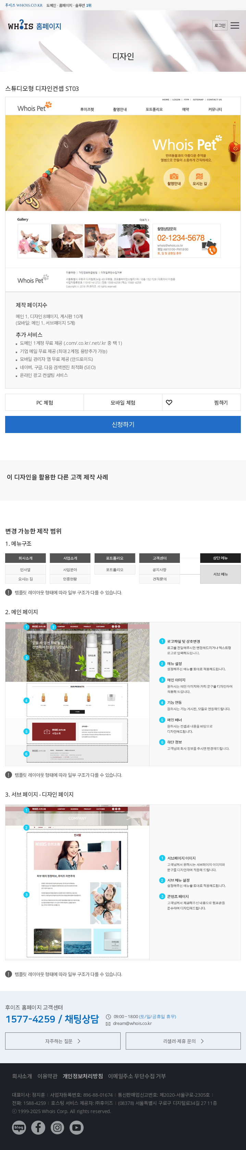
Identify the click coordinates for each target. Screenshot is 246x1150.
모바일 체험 (123, 402)
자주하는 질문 (62, 1041)
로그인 (219, 25)
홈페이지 (49, 26)
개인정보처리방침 (83, 1076)
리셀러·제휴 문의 (183, 1041)
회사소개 (22, 1076)
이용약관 (47, 1076)
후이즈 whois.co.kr (24, 5)
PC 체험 (44, 402)
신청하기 (123, 424)
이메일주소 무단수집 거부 (137, 1076)
